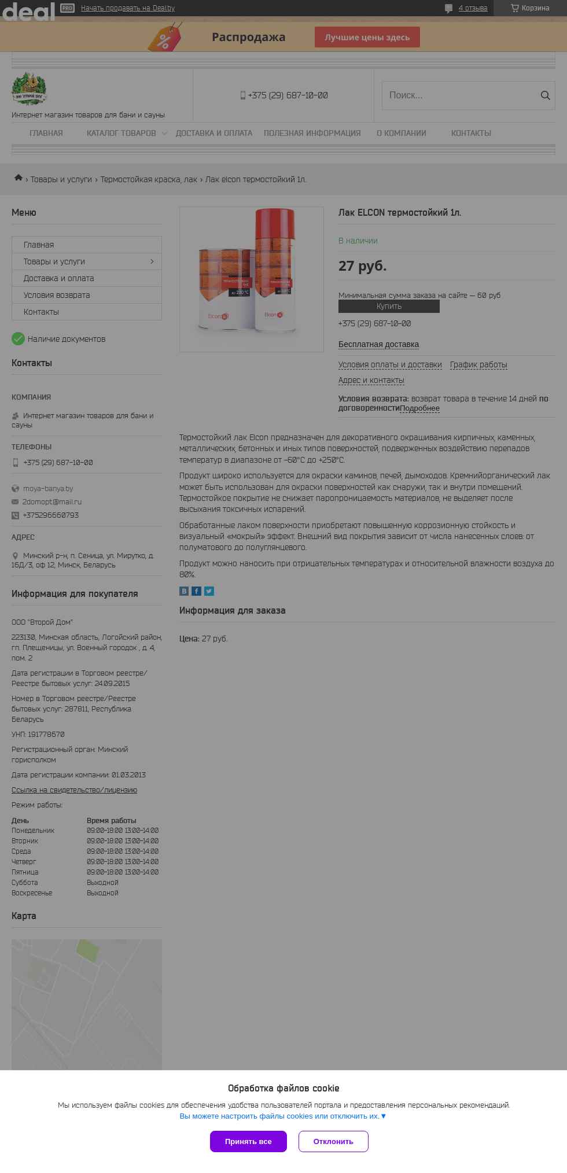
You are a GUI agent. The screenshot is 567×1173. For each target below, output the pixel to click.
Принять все (248, 1141)
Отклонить (334, 1141)
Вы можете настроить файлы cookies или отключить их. (279, 1116)
